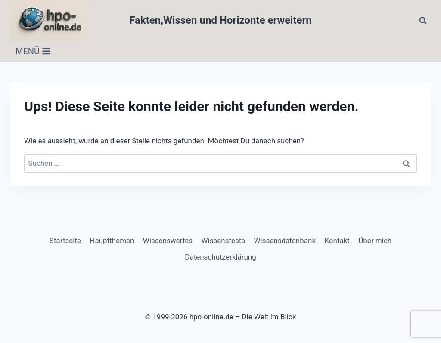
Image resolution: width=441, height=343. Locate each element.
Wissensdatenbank (285, 240)
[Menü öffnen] (33, 51)
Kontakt (337, 240)
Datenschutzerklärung (220, 257)
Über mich (374, 240)
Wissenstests (223, 240)
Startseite (65, 240)
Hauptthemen (112, 240)
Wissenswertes (168, 240)
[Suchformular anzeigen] (423, 20)
